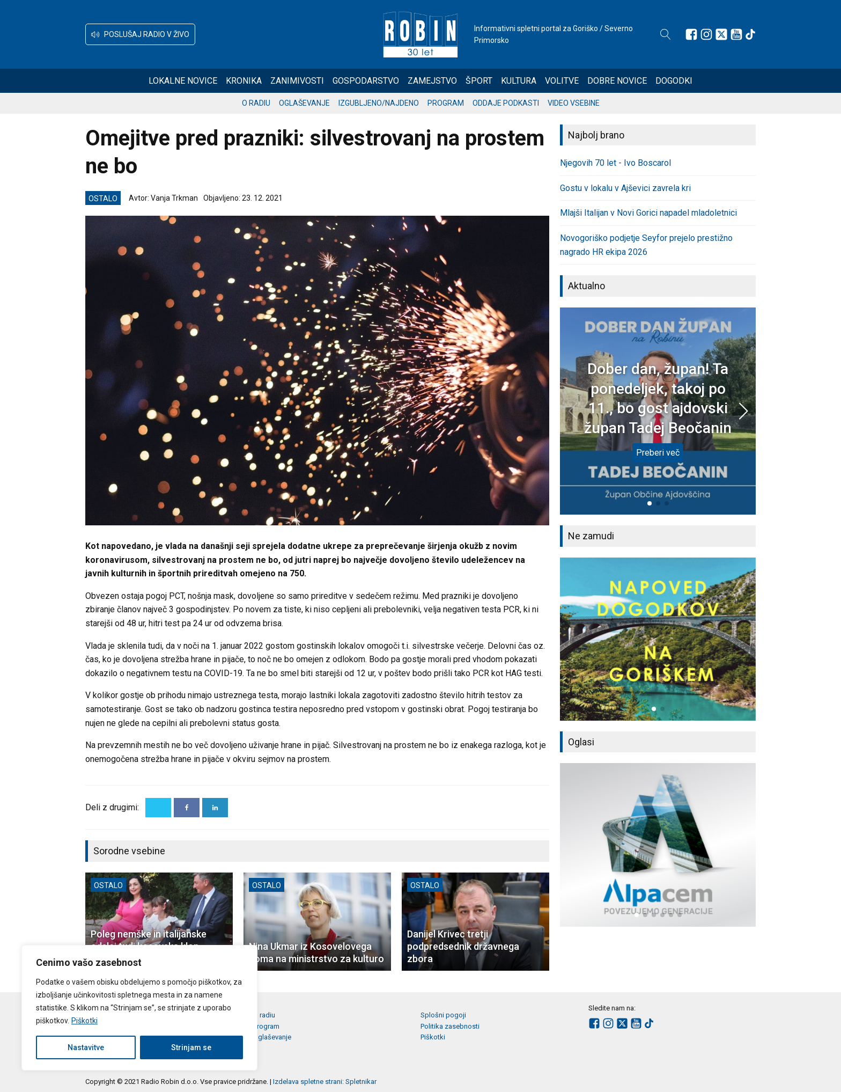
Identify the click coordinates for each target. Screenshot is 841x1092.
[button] (140, 34)
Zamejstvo (432, 81)
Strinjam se (191, 1047)
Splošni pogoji (443, 1015)
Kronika (244, 81)
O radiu (256, 103)
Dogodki (673, 81)
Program (445, 103)
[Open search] (665, 34)
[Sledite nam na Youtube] (736, 34)
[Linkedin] (215, 807)
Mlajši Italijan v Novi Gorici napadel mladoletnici (648, 213)
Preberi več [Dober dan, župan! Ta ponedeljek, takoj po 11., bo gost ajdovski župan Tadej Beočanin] (658, 453)
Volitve (562, 81)
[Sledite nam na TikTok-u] (750, 34)
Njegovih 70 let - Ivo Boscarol (615, 163)
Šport (479, 81)
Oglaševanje (304, 103)
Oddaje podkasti (506, 103)
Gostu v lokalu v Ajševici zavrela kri (625, 188)
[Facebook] (187, 807)
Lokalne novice (183, 81)
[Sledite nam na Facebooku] (691, 34)
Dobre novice (617, 81)
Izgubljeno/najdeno (378, 103)
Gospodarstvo (366, 81)
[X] (158, 807)
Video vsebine (574, 103)
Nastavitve (86, 1047)
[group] (658, 639)
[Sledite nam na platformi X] (721, 34)
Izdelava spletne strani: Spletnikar (325, 1082)
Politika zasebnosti (449, 1026)
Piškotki (84, 1020)
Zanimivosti (297, 81)
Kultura (518, 81)
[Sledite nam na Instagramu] (706, 34)
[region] (139, 1008)
